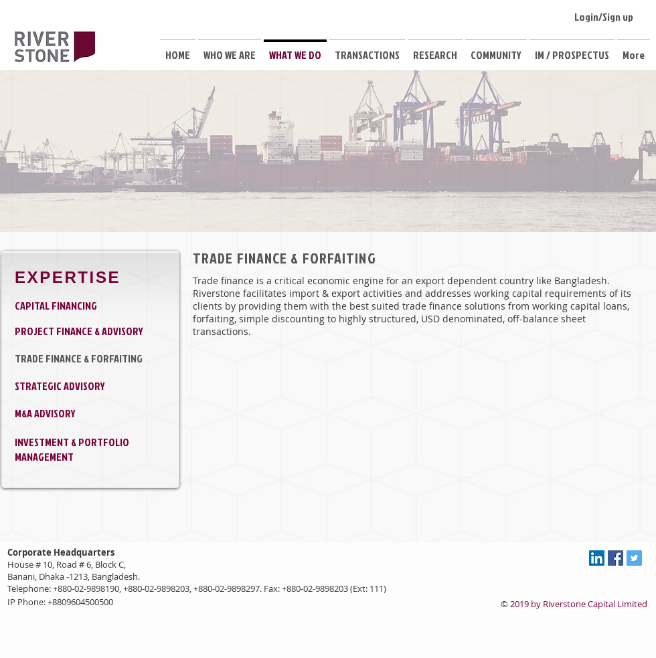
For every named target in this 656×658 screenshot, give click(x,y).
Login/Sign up (603, 16)
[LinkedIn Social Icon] (596, 558)
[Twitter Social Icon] (634, 558)
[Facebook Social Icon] (615, 558)
